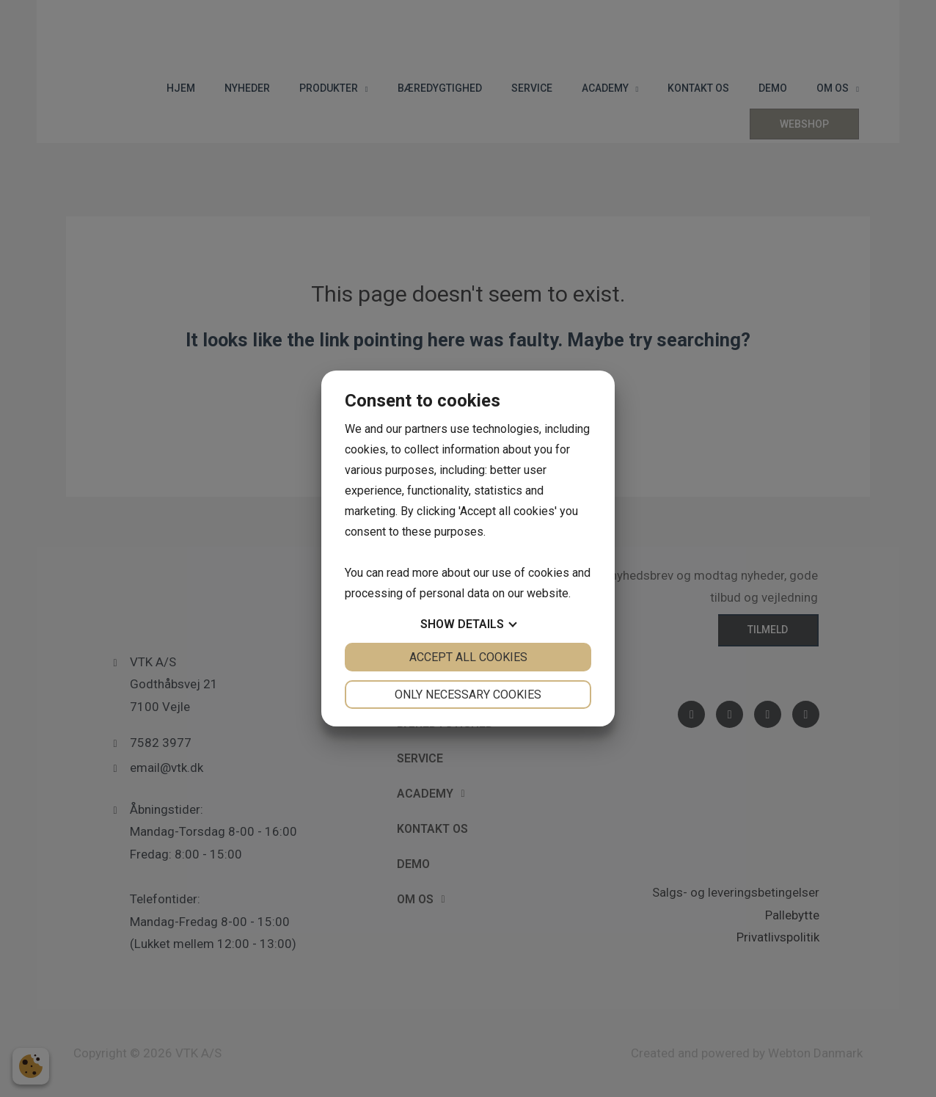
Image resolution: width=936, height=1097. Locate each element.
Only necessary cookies (468, 694)
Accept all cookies (468, 657)
